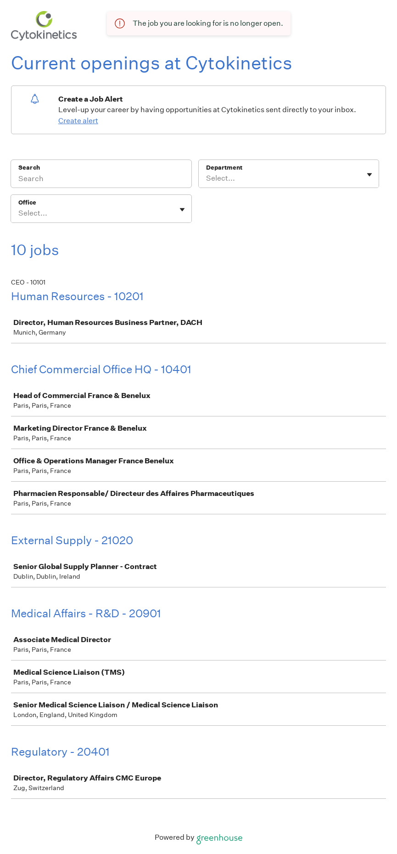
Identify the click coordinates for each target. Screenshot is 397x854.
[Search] (101, 180)
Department (224, 167)
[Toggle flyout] (369, 174)
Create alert (78, 120)
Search (29, 167)
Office (27, 202)
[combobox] (206, 178)
